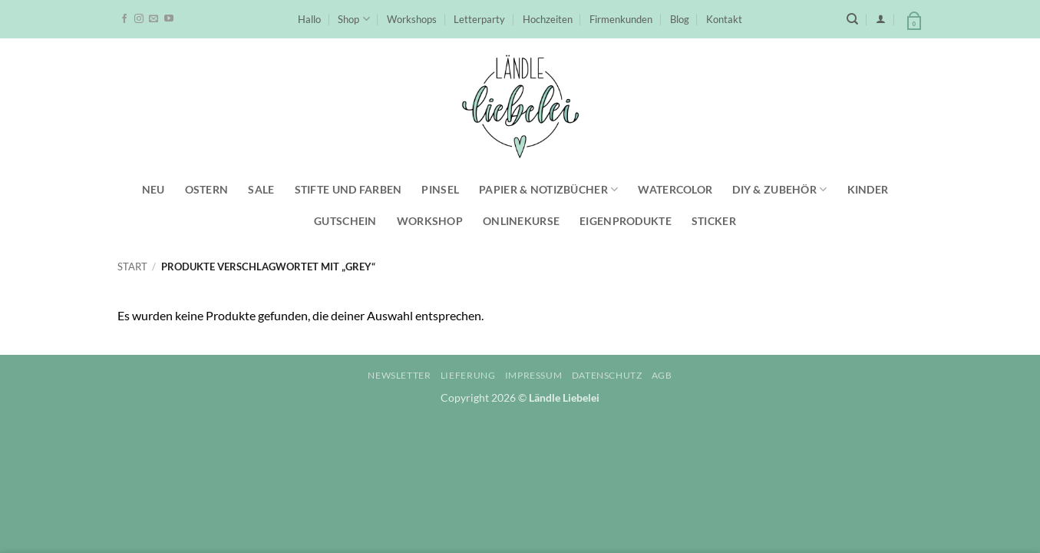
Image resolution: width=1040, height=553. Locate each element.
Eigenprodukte (625, 220)
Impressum (534, 375)
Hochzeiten (548, 19)
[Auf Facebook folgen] (124, 19)
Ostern (207, 189)
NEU (153, 189)
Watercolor (675, 189)
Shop (353, 19)
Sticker (714, 220)
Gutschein (345, 220)
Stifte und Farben (348, 189)
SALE (261, 189)
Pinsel (440, 189)
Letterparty (479, 19)
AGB (662, 375)
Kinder (868, 189)
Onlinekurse (521, 220)
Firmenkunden (620, 19)
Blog (679, 19)
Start (132, 266)
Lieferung (468, 375)
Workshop (430, 220)
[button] (881, 18)
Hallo (309, 19)
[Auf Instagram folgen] (139, 19)
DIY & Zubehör (779, 189)
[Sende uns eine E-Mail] (153, 19)
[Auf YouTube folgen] (168, 19)
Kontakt (724, 19)
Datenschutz (607, 375)
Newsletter (399, 375)
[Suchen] (852, 19)
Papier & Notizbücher (548, 189)
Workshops (412, 19)
